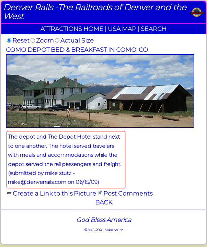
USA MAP (122, 28)
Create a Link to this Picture (54, 193)
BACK (103, 202)
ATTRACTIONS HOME (72, 28)
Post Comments (127, 193)
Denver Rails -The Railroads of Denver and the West (94, 11)
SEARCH (153, 28)
